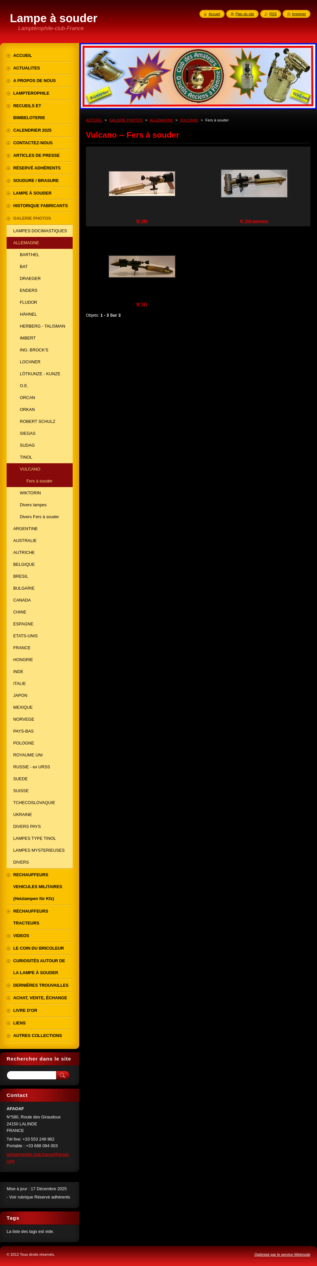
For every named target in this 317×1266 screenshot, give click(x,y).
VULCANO (189, 120)
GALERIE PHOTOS (126, 120)
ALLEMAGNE (161, 120)
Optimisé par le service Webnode (282, 1254)
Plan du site (244, 14)
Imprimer (299, 14)
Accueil (214, 14)
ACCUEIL (94, 120)
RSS (273, 14)
